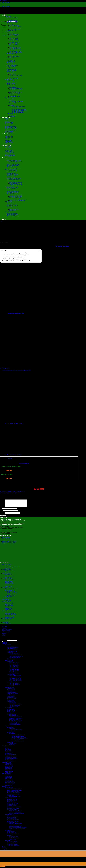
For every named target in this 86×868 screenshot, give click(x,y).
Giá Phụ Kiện (7, 211)
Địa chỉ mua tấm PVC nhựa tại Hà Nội (13, 454)
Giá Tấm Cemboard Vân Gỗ (13, 165)
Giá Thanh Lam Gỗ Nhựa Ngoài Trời (17, 200)
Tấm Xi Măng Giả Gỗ (11, 30)
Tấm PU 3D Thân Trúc (14, 55)
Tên (1, 510)
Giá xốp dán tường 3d (11, 204)
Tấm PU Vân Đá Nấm (13, 44)
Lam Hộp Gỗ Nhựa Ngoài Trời (15, 92)
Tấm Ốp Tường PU (9, 31)
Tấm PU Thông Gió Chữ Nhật (15, 52)
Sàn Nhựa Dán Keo (11, 592)
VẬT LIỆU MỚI (10, 113)
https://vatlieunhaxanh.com (24, 463)
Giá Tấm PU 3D (12, 210)
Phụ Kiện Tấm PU (8, 754)
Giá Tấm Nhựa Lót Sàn (12, 180)
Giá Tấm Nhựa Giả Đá (11, 175)
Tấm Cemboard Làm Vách (12, 19)
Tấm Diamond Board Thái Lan (15, 26)
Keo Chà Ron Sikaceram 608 (18, 112)
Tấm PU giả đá (10, 33)
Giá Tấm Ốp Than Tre (11, 177)
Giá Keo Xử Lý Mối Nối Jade (13, 217)
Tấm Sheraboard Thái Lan (14, 29)
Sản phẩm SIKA (10, 104)
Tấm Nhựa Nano (10, 62)
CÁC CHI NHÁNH (6, 2)
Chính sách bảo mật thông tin (8, 545)
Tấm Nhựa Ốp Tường (9, 58)
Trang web (2, 514)
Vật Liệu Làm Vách (9, 136)
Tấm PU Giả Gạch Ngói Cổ (15, 49)
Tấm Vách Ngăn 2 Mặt (11, 70)
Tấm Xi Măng (10, 24)
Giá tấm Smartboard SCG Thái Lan (14, 161)
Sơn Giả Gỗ (11, 100)
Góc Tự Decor (8, 146)
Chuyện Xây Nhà (8, 147)
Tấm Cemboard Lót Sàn (12, 17)
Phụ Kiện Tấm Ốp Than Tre (10, 128)
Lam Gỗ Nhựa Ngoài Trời (14, 91)
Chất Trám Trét (12, 102)
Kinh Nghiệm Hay (8, 149)
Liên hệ (4, 219)
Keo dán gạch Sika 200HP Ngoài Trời (19, 110)
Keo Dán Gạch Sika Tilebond (18, 107)
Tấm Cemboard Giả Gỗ (12, 22)
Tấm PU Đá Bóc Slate (14, 42)
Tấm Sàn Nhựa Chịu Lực (14, 76)
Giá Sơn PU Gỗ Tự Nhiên (12, 214)
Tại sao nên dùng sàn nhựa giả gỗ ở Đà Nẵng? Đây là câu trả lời (16, 370)
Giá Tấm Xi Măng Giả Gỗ (14, 168)
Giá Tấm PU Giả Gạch (14, 209)
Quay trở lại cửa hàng (6, 35)
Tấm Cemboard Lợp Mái (12, 20)
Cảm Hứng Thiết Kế (9, 151)
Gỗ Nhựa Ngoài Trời (11, 85)
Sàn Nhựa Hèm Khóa (11, 84)
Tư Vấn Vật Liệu (8, 156)
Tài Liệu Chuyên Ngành (10, 155)
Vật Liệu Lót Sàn (8, 140)
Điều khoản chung (6, 538)
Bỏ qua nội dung (3, 0)
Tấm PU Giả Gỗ (10, 57)
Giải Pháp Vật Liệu (6, 133)
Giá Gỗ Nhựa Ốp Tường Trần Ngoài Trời (17, 199)
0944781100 (9, 478)
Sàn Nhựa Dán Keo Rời (12, 82)
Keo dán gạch (12, 105)
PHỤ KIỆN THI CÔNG (6, 117)
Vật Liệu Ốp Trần (8, 135)
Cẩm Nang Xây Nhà (6, 145)
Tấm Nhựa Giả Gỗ (11, 60)
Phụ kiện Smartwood (9, 131)
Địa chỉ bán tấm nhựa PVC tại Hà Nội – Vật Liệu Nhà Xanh (12, 491)
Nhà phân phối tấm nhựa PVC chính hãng (14, 423)
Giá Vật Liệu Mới (8, 201)
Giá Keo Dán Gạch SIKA (12, 213)
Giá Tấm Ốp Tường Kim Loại (13, 179)
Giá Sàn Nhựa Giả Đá (11, 188)
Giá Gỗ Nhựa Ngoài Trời (12, 193)
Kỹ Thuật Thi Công (8, 150)
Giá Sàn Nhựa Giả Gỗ (9, 186)
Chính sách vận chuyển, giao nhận (9, 542)
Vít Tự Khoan (7, 569)
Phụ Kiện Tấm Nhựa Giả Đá (10, 127)
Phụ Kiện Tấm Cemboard (10, 132)
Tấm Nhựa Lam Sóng (11, 64)
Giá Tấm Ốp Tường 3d (11, 170)
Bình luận (2, 507)
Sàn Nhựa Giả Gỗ (8, 79)
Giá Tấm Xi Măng (10, 166)
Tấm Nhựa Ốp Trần (13, 78)
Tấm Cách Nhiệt (10, 71)
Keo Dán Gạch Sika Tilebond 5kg (19, 109)
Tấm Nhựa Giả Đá (11, 61)
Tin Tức (1, 221)
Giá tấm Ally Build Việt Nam (12, 162)
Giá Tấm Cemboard (9, 159)
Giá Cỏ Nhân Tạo (10, 202)
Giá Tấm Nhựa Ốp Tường (10, 169)
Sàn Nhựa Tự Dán (11, 80)
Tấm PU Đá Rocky (13, 43)
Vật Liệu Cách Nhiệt (9, 142)
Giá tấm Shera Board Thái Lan (13, 164)
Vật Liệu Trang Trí (8, 144)
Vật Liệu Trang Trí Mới (7, 619)
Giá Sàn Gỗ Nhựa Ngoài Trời (15, 195)
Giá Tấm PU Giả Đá (13, 208)
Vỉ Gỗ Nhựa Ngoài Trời (14, 95)
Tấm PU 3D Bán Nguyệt (14, 56)
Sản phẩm (4, 15)
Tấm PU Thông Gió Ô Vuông (15, 51)
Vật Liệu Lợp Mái (8, 138)
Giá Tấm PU (9, 206)
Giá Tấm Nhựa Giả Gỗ (11, 171)
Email (1, 512)
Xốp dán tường (8, 621)
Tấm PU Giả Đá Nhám (14, 34)
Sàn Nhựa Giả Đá (11, 83)
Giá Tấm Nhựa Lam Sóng (12, 174)
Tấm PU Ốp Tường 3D (12, 53)
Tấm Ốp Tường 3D (11, 66)
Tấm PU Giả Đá (8, 578)
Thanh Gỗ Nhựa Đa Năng (14, 96)
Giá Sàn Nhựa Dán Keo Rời (13, 191)
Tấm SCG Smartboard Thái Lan (16, 28)
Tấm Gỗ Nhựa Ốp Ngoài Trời (15, 88)
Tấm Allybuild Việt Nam (14, 25)
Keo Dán (6, 118)
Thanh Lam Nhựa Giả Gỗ (12, 65)
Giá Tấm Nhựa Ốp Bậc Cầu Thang (16, 184)
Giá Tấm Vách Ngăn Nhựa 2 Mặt (14, 178)
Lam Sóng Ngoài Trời (13, 87)
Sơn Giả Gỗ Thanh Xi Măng (17, 101)
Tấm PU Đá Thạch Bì (13, 39)
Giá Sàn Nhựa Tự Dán (11, 190)
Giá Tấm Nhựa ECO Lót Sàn (15, 183)
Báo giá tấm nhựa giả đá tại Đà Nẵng (16, 313)
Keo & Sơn (7, 97)
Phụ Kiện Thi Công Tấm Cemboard (12, 568)
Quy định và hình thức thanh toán (9, 541)
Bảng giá (4, 157)
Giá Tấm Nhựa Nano (11, 173)
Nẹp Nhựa (7, 119)
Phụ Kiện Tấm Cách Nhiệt (10, 126)
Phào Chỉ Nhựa (8, 121)
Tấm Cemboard (8, 16)
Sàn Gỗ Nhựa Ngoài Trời (14, 93)
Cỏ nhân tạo (12, 116)
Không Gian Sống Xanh (10, 154)
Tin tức (3, 218)
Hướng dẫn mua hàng (7, 540)
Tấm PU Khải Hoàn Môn (14, 48)
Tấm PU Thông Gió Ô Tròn (15, 47)
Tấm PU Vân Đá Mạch (14, 37)
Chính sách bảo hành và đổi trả (8, 544)
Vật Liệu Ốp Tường (9, 137)
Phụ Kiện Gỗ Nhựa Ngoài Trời (11, 130)
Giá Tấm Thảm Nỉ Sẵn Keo (12, 192)
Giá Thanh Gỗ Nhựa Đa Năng (15, 196)
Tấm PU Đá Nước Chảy (14, 40)
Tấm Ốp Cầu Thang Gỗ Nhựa (15, 75)
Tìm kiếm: (4, 21)
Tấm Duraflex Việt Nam (9, 614)
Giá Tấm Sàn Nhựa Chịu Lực (15, 182)
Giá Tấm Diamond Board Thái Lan (14, 160)
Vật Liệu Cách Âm (8, 141)
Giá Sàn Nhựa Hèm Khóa (12, 187)
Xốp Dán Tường (12, 115)
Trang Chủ (4, 14)
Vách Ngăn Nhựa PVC (11, 69)
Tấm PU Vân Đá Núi (13, 38)
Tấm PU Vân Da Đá (13, 35)
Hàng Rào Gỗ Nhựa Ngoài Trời (15, 89)
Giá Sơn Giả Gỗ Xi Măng (12, 215)
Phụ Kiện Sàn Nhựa (9, 123)
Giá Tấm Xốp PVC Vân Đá (12, 205)
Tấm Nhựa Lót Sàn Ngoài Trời (11, 590)
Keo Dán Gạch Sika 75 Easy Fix (18, 106)
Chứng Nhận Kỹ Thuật (9, 152)
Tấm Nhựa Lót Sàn (11, 73)
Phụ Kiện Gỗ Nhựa (9, 122)
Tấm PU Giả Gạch (11, 46)
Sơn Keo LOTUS (10, 98)
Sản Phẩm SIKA (5, 623)
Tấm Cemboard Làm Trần (12, 21)
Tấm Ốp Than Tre (10, 67)
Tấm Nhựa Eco (12, 74)
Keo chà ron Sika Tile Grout (17, 111)
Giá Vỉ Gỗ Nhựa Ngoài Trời (15, 197)
